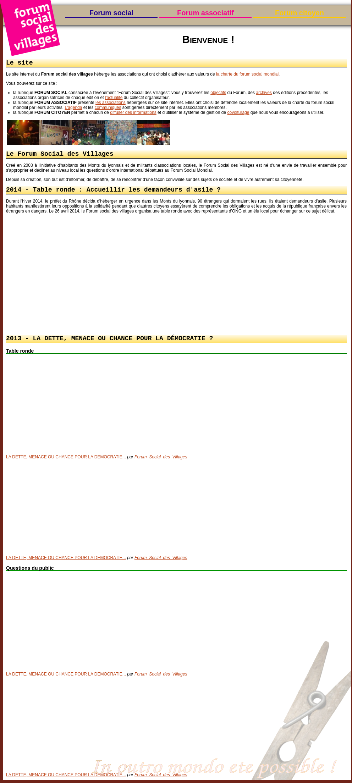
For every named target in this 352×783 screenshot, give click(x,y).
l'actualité (114, 98)
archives (264, 93)
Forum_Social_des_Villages (160, 459)
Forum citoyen (299, 13)
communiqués (108, 108)
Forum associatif (205, 13)
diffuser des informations (133, 113)
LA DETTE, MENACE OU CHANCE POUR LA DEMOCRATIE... (66, 459)
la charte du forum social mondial (247, 74)
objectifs (218, 93)
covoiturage (238, 113)
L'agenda (73, 108)
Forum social (111, 13)
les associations (110, 103)
